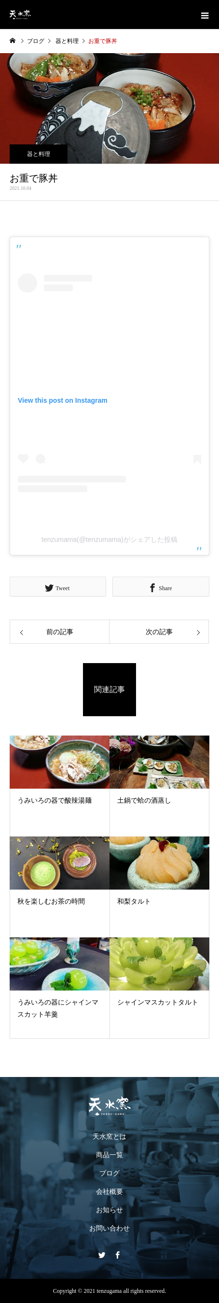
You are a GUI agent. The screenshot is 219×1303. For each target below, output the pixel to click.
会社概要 (109, 1191)
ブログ (109, 1173)
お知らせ (109, 1210)
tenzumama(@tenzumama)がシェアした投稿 (109, 539)
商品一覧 (109, 1155)
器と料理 (38, 154)
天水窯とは (109, 1136)
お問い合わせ (109, 1228)
